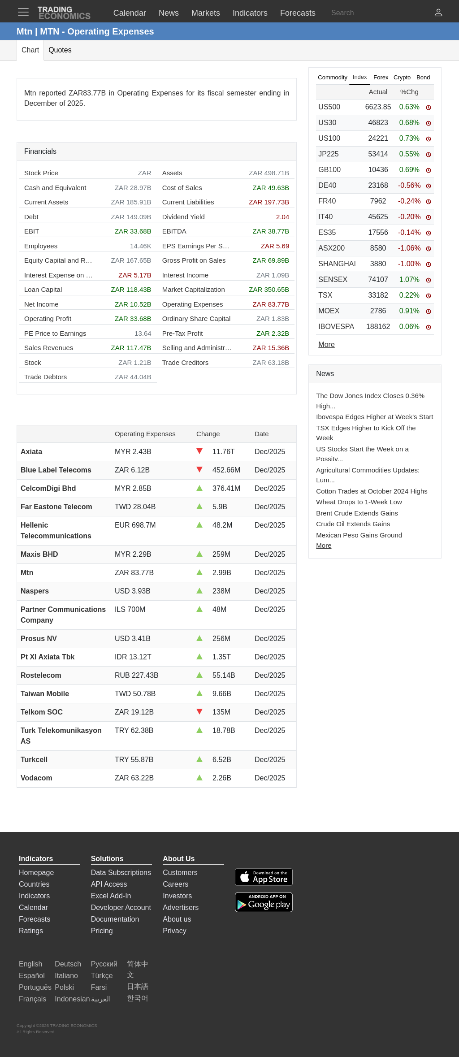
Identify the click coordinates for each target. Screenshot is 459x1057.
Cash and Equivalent (55, 187)
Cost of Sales (182, 187)
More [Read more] (326, 344)
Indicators (34, 896)
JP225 (328, 154)
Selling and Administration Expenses (197, 347)
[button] (438, 13)
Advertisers (181, 907)
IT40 (325, 217)
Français (32, 999)
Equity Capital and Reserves (59, 260)
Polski (64, 987)
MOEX (328, 311)
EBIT (31, 231)
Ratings (31, 931)
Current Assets (46, 202)
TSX (325, 295)
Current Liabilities (188, 202)
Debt (31, 217)
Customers (180, 872)
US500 (329, 107)
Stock (32, 362)
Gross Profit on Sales (194, 260)
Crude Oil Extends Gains (353, 524)
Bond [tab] (423, 77)
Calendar (33, 907)
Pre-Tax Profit (182, 333)
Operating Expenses (192, 304)
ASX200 (331, 248)
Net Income (41, 304)
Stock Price (41, 173)
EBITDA (174, 231)
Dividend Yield (183, 217)
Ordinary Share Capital (196, 318)
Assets (172, 173)
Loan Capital (43, 289)
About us (177, 919)
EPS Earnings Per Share (197, 246)
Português (35, 987)
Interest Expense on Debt (59, 275)
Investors (177, 896)
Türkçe (102, 975)
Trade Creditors (185, 362)
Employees (40, 246)
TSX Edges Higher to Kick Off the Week (366, 433)
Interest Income (185, 275)
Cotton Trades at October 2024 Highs (371, 491)
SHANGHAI (337, 264)
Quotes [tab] (60, 50)
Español (32, 975)
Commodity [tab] (332, 77)
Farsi (99, 987)
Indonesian (72, 999)
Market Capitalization (193, 289)
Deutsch (68, 964)
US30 (327, 122)
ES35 (327, 232)
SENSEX (332, 279)
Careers (175, 884)
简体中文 (137, 969)
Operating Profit (47, 318)
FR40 (327, 201)
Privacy (174, 931)
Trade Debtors (45, 377)
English (30, 964)
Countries (34, 884)
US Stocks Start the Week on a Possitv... (362, 454)
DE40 (327, 185)
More (323, 545)
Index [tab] (360, 77)
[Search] (375, 13)
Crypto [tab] (402, 77)
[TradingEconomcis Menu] (26, 12)
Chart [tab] (30, 50)
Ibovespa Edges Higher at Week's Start (374, 416)
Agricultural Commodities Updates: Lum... (368, 475)
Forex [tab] (380, 77)
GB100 (329, 169)
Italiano (66, 975)
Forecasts (34, 919)
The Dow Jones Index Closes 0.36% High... (370, 401)
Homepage (36, 872)
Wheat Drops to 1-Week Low (359, 502)
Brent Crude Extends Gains (357, 513)
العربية (101, 999)
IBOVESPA (336, 326)
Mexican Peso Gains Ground (359, 535)
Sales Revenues (48, 347)
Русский (104, 964)
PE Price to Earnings (55, 333)
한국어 (137, 998)
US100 (329, 138)
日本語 (137, 986)
